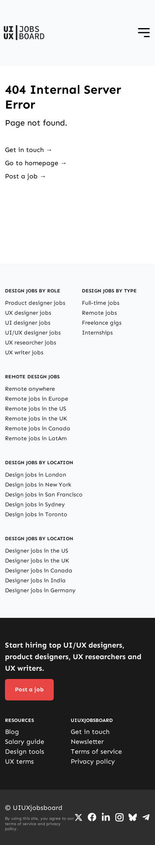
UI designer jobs (27, 322)
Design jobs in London (35, 474)
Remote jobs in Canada (37, 428)
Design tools (24, 751)
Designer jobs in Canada (38, 570)
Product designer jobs (35, 302)
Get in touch (90, 732)
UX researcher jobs (30, 342)
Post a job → (25, 176)
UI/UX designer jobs (33, 332)
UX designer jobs (28, 312)
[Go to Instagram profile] (119, 817)
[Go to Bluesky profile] (133, 817)
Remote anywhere (30, 388)
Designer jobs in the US (36, 550)
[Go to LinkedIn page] (105, 817)
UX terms (19, 761)
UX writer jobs (24, 352)
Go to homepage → (36, 163)
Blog (12, 732)
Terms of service (96, 751)
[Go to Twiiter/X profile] (78, 817)
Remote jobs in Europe (36, 398)
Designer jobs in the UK (37, 560)
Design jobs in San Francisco (44, 494)
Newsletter (87, 741)
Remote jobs (99, 312)
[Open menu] (144, 32)
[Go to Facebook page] (92, 817)
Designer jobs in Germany (40, 590)
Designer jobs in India (35, 580)
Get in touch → (28, 150)
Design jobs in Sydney (35, 504)
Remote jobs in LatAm (36, 438)
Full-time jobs (100, 302)
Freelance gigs (102, 322)
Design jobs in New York (38, 484)
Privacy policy (93, 761)
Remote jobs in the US (35, 408)
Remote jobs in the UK (36, 418)
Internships (97, 332)
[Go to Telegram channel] (146, 817)
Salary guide (24, 741)
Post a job (29, 689)
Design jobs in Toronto (36, 514)
